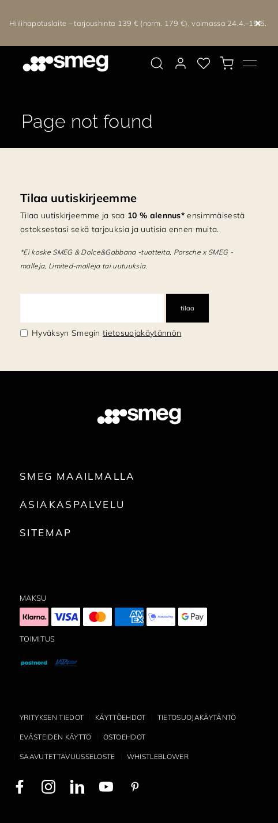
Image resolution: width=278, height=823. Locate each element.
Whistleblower (158, 756)
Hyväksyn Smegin (106, 333)
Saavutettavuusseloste (67, 756)
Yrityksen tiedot (52, 717)
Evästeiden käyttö (55, 737)
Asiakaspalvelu (72, 504)
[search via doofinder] (156, 63)
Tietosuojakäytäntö (196, 717)
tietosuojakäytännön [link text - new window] (142, 333)
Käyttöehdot (120, 717)
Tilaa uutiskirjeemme (78, 198)
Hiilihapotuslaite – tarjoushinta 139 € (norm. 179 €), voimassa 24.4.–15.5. (138, 23)
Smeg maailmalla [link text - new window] (78, 476)
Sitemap (46, 532)
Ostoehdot (124, 737)
